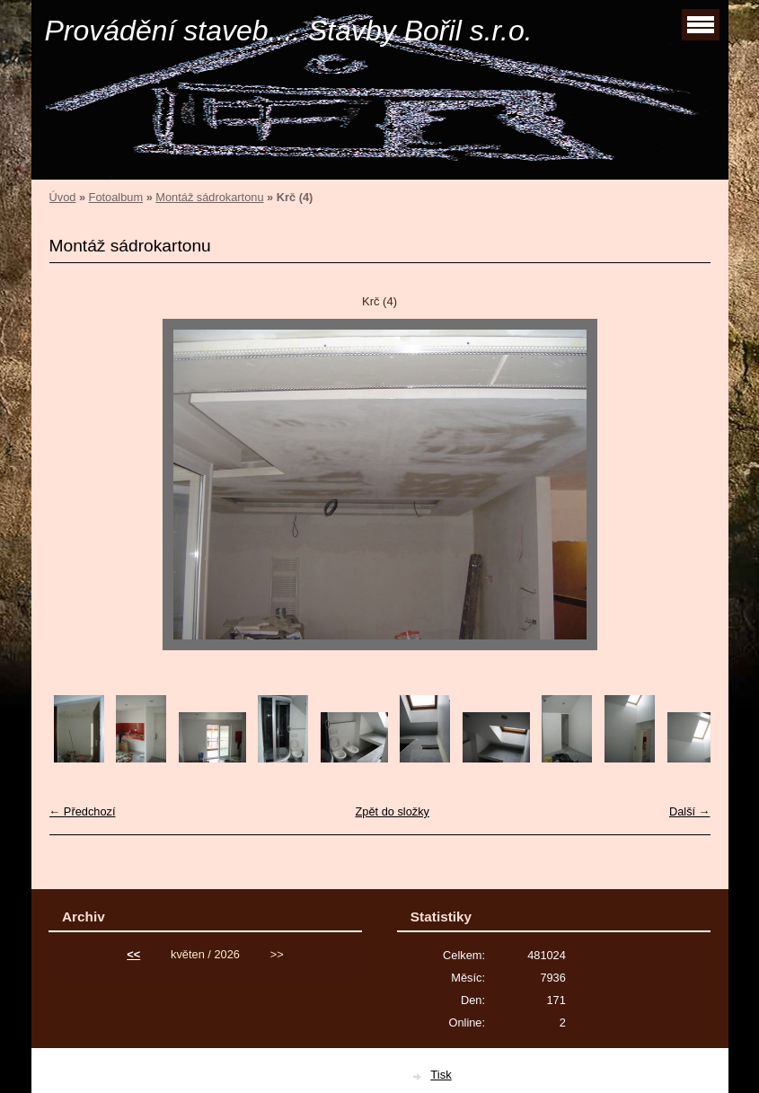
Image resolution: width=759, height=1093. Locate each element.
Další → (689, 811)
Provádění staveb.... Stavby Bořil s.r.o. (289, 30)
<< (133, 954)
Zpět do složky (392, 811)
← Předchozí (82, 811)
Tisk (440, 1074)
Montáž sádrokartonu (209, 197)
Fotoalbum (116, 197)
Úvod (62, 197)
